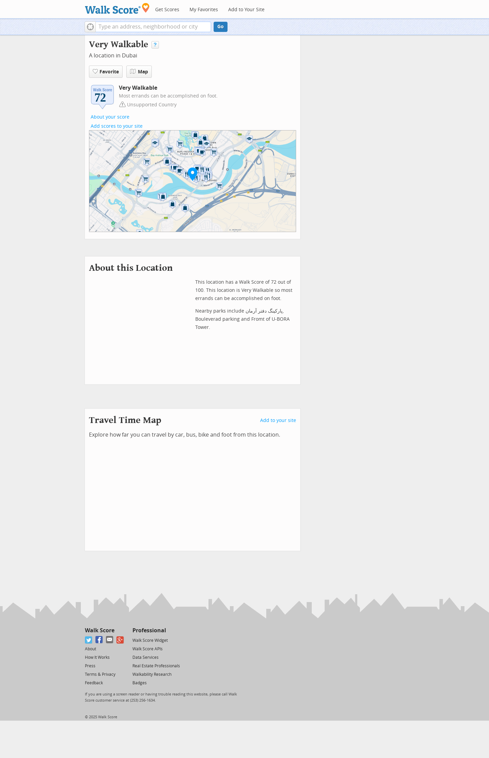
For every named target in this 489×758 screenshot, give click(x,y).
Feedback (94, 683)
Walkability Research (151, 674)
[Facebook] (99, 640)
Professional (149, 630)
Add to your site (278, 420)
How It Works (97, 657)
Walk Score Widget (150, 640)
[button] (90, 26)
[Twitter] (89, 640)
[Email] (110, 640)
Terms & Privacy (100, 674)
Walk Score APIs (147, 649)
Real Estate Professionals (156, 666)
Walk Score (99, 630)
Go (220, 27)
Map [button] (139, 72)
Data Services (145, 657)
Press (90, 666)
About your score (110, 117)
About (90, 649)
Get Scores (167, 10)
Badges (139, 683)
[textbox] (153, 26)
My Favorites (203, 10)
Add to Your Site (246, 10)
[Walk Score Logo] (117, 8)
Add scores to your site (117, 126)
